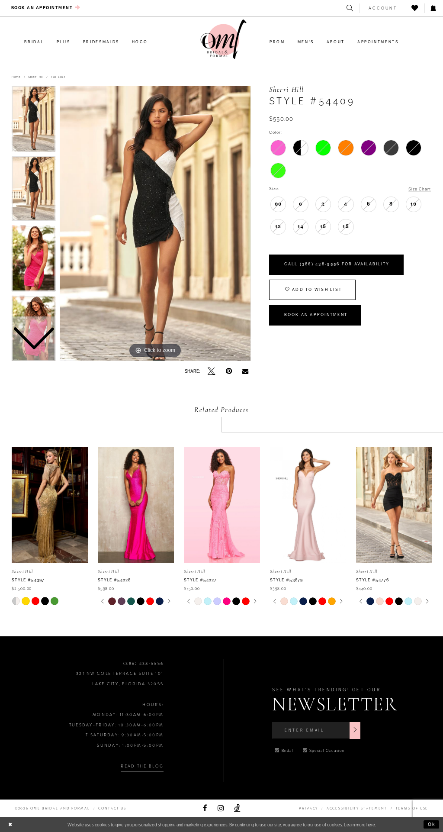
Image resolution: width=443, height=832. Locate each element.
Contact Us (112, 808)
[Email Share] (245, 371)
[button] (382, 8)
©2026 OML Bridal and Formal (52, 808)
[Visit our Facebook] (205, 808)
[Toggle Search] (350, 8)
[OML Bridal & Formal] (223, 39)
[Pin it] (228, 371)
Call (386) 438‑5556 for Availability (337, 265)
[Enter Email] (317, 730)
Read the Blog (142, 766)
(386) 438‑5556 (143, 664)
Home (16, 77)
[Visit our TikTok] (237, 808)
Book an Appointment (316, 316)
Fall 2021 (58, 77)
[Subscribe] (356, 730)
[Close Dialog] (10, 824)
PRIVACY (308, 808)
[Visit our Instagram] (220, 808)
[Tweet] (211, 371)
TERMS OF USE (412, 808)
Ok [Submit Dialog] (432, 824)
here (370, 825)
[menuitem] (46, 8)
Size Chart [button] (419, 189)
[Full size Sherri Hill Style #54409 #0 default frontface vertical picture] (155, 223)
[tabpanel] (155, 223)
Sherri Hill (35, 77)
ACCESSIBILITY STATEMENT (357, 808)
